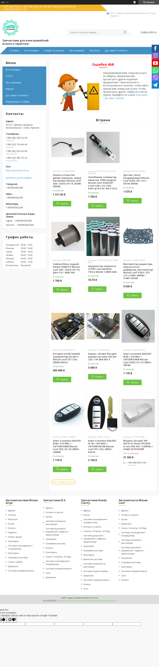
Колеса (11, 528)
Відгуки (10, 88)
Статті (9, 76)
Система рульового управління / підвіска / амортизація (57, 531)
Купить (64, 203)
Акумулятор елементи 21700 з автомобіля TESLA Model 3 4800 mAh (102, 269)
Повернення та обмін (17, 101)
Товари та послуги (54, 50)
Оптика (12, 514)
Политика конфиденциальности (100, 600)
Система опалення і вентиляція (56, 523)
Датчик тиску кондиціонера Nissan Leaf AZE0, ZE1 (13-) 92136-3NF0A (136, 179)
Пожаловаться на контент (70, 600)
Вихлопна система (92, 559)
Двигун (11, 510)
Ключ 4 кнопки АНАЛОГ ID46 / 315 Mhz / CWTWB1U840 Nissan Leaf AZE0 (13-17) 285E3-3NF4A (137, 359)
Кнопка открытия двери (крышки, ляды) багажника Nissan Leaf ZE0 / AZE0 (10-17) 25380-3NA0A (67, 180)
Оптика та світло (54, 512)
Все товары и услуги (63, 481)
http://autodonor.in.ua (17, 170)
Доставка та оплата (116, 50)
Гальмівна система (18, 557)
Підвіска (12, 532)
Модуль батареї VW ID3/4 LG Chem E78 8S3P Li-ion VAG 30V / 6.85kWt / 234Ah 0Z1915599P (138, 445)
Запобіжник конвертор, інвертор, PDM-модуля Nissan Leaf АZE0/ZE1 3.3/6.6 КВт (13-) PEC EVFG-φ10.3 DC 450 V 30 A (102, 183)
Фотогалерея (31, 50)
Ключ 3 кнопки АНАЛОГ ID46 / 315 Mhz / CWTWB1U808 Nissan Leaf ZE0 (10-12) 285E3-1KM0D (67, 446)
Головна (14, 50)
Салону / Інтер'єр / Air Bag (96, 531)
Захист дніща (15, 536)
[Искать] (125, 32)
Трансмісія (13, 541)
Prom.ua (94, 597)
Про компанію (77, 50)
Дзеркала (13, 566)
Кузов (11, 523)
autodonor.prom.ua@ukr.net (20, 177)
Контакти (94, 50)
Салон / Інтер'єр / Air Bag (58, 556)
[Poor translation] (12, 619)
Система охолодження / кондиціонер (20, 547)
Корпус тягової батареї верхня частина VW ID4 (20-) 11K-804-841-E (102, 356)
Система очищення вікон (21, 570)
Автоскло (13, 519)
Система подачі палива (95, 571)
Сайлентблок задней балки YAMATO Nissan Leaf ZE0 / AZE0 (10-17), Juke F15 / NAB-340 (66, 268)
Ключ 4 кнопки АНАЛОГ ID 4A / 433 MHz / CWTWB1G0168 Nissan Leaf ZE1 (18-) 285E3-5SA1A (102, 446)
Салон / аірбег (15, 561)
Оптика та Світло (92, 526)
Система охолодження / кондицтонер (95, 521)
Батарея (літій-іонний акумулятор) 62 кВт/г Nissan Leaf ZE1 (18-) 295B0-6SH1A (66, 358)
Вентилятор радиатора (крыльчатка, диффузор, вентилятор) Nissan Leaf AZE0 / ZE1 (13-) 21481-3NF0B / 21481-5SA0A (138, 271)
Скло (48, 572)
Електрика (13, 553)
